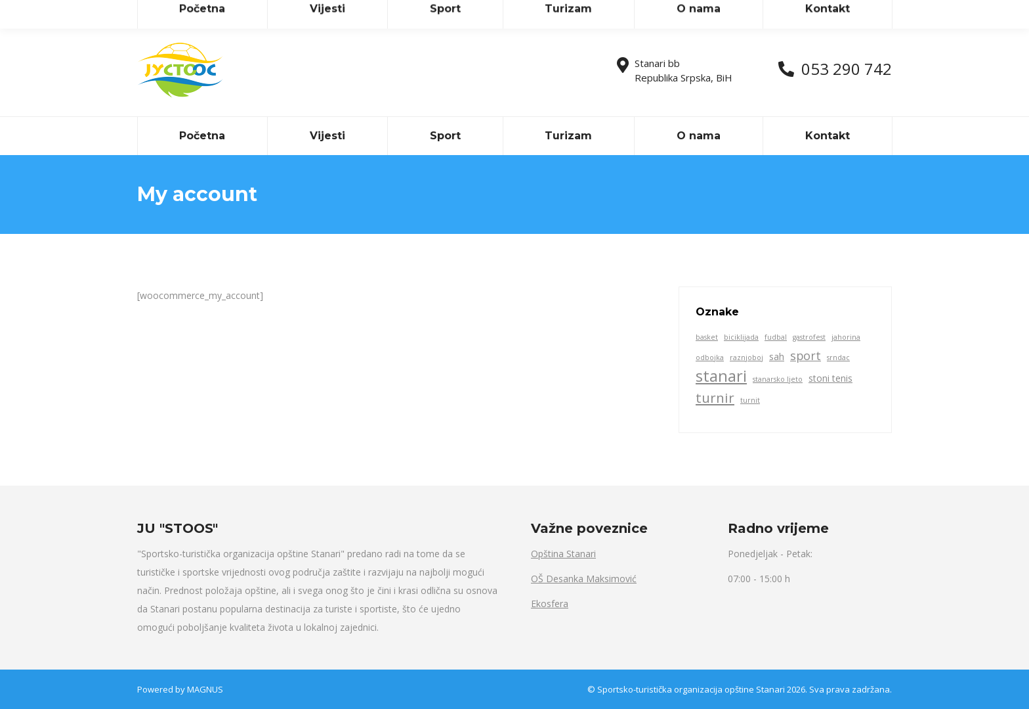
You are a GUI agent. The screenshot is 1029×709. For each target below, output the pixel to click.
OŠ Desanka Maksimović (584, 578)
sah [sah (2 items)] (776, 356)
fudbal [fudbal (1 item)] (776, 337)
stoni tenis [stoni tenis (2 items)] (830, 378)
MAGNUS (205, 689)
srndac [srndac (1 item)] (838, 357)
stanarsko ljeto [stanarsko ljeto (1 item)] (778, 379)
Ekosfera (549, 603)
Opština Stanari (563, 553)
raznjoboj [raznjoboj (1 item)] (746, 357)
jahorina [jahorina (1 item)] (845, 337)
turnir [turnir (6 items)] (715, 397)
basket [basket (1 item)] (707, 337)
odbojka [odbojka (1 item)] (710, 357)
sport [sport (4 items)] (805, 355)
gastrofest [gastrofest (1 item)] (809, 337)
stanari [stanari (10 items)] (721, 376)
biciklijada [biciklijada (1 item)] (741, 337)
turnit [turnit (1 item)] (750, 400)
